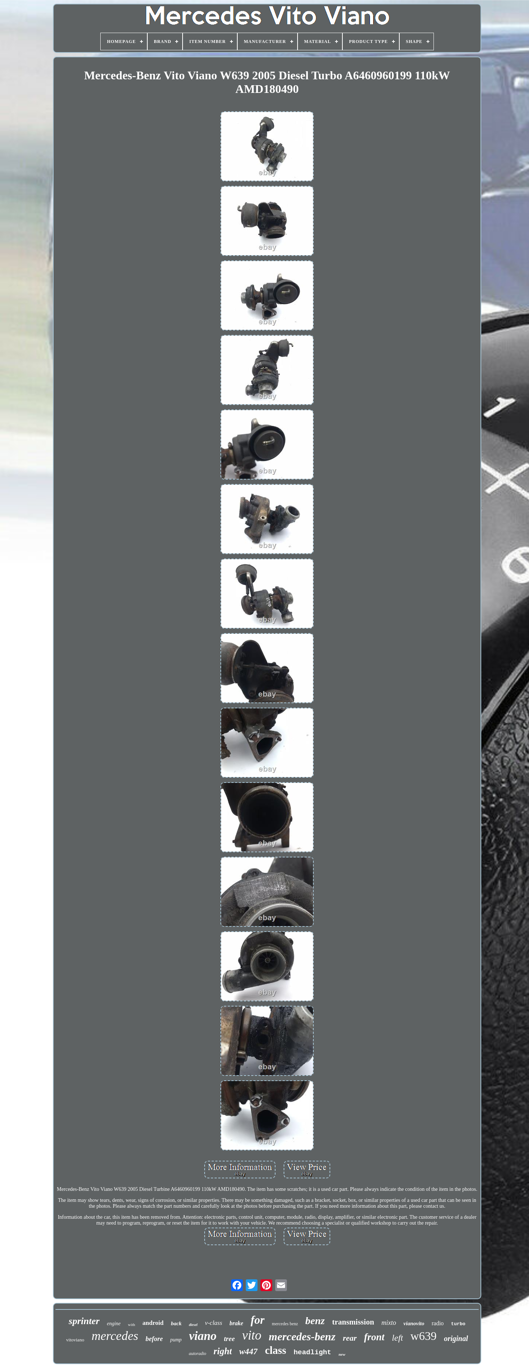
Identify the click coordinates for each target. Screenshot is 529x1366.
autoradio (197, 1353)
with (131, 1324)
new (342, 1354)
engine (113, 1323)
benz (315, 1320)
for (257, 1319)
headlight (312, 1352)
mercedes (114, 1335)
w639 (423, 1335)
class (275, 1350)
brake (236, 1323)
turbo (458, 1324)
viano (202, 1335)
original (456, 1338)
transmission (353, 1322)
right (222, 1351)
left (397, 1337)
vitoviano (75, 1339)
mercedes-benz (302, 1336)
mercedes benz (285, 1323)
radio (438, 1323)
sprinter (84, 1321)
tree (229, 1338)
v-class (213, 1322)
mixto (388, 1322)
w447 (248, 1351)
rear (350, 1337)
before (154, 1338)
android (153, 1322)
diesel (193, 1325)
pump (175, 1339)
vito (251, 1335)
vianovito (413, 1323)
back (176, 1323)
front (374, 1336)
